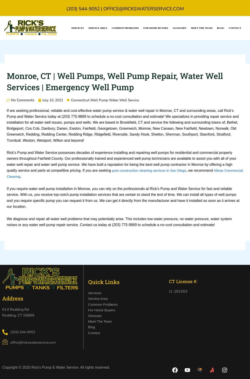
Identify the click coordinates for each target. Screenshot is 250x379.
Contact (235, 28)
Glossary (179, 28)
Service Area (97, 28)
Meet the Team (201, 28)
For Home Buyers (155, 28)
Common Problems (125, 28)
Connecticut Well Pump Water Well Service (108, 100)
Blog (220, 28)
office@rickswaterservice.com (143, 9)
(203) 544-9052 (83, 9)
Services (77, 28)
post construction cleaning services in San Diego (151, 170)
